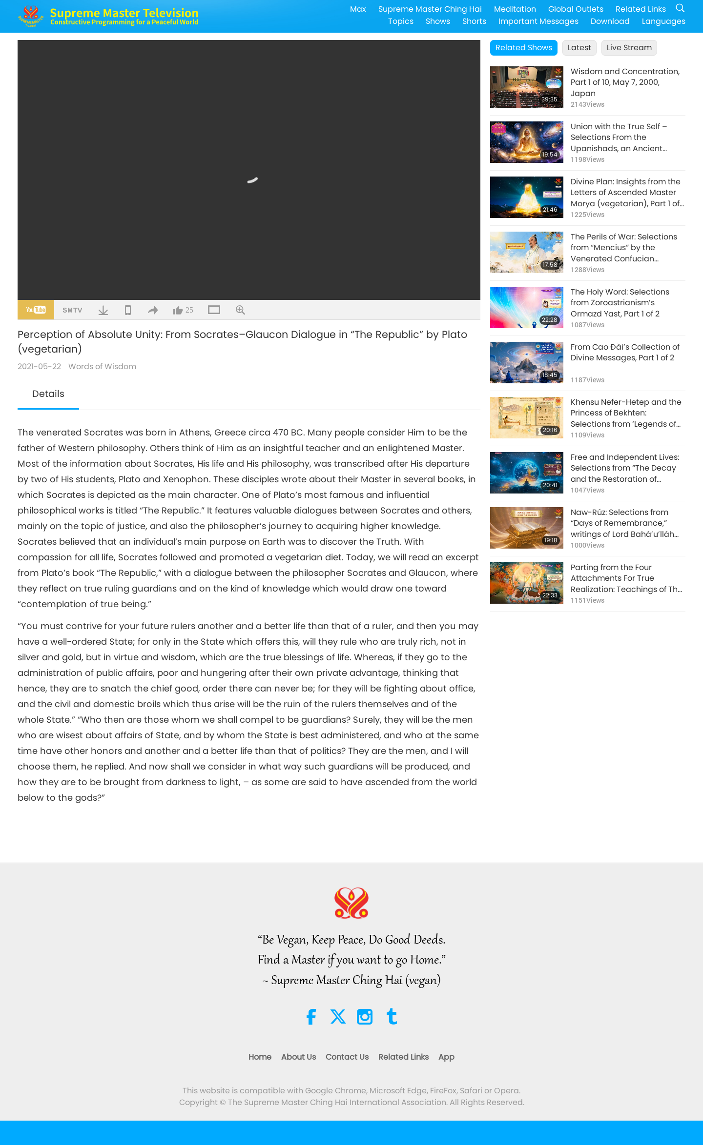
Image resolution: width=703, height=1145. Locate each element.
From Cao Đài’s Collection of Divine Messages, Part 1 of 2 (625, 352)
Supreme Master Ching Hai (430, 9)
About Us (298, 1057)
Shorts (474, 21)
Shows (438, 21)
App (446, 1057)
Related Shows (524, 47)
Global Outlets (575, 9)
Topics (401, 21)
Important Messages (538, 21)
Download (610, 21)
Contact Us (347, 1057)
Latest (579, 47)
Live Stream (629, 47)
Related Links (641, 9)
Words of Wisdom (102, 366)
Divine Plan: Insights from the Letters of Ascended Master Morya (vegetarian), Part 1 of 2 (626, 193)
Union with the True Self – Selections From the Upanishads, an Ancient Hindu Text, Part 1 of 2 (619, 137)
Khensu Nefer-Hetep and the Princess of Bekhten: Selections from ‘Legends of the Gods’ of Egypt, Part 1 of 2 (626, 413)
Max (358, 9)
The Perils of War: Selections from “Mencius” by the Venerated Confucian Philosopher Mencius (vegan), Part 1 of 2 (628, 248)
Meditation (515, 9)
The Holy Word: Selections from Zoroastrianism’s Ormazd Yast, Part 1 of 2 (620, 303)
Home (259, 1057)
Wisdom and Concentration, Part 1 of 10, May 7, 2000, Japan (625, 82)
